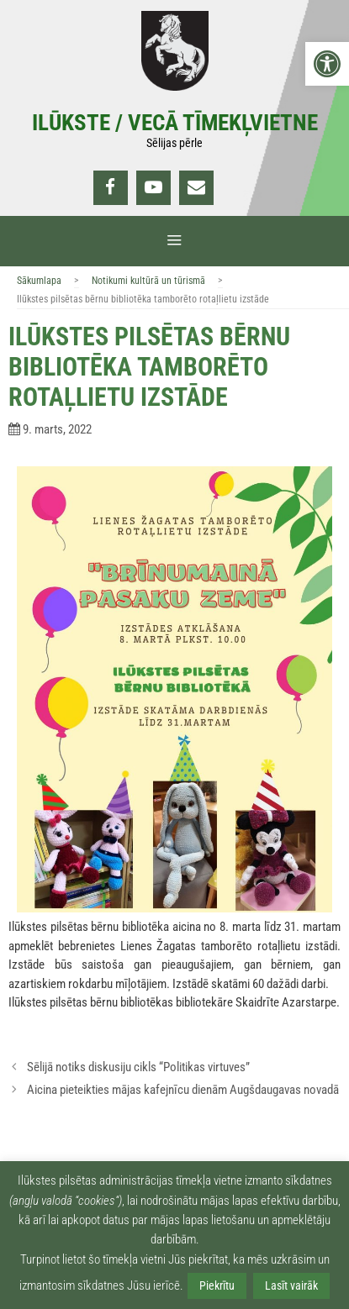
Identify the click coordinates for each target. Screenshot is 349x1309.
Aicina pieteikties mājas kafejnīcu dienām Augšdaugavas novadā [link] (183, 1089)
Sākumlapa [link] (39, 281)
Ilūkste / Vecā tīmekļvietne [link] (175, 122)
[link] (327, 64)
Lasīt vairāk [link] (291, 1285)
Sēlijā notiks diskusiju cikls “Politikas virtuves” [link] (138, 1067)
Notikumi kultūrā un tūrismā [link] (148, 281)
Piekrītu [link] (217, 1285)
